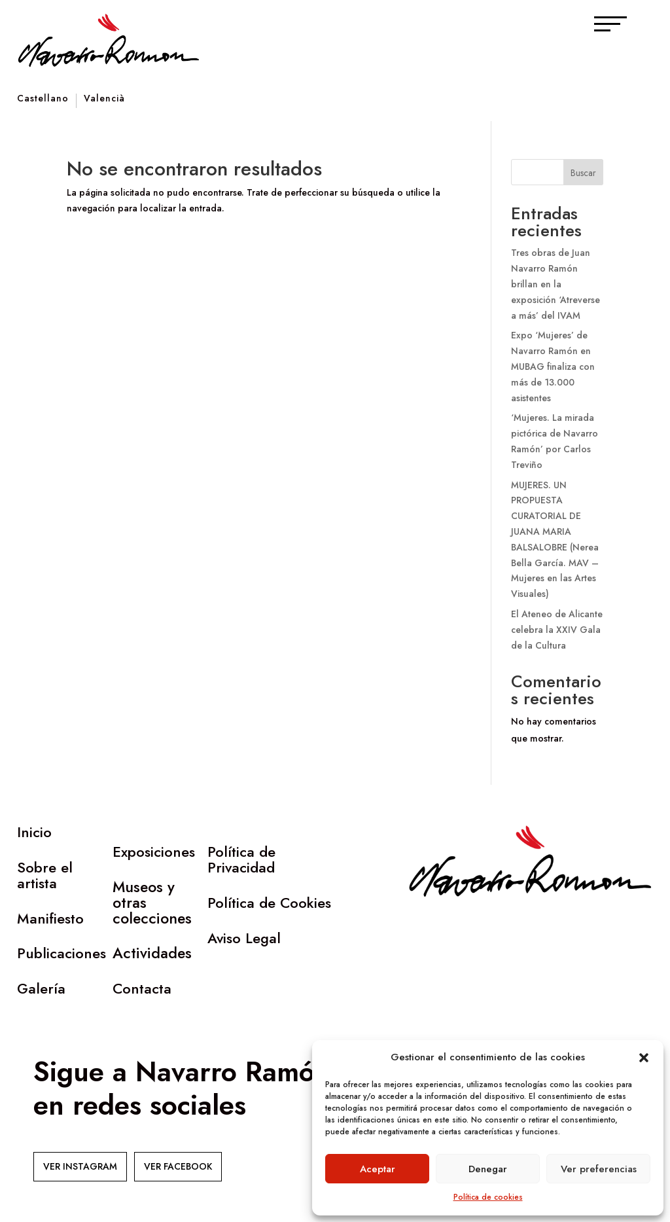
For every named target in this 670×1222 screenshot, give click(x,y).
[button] (643, 1057)
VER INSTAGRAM (80, 1166)
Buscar (583, 172)
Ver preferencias (599, 1169)
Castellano (43, 99)
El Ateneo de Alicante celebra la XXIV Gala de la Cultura (557, 629)
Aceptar (377, 1169)
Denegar (487, 1169)
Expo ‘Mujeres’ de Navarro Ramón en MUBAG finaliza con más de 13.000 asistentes (553, 366)
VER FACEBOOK (178, 1166)
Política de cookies (488, 1197)
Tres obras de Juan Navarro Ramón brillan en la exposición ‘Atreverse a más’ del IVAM (555, 283)
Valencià (104, 99)
